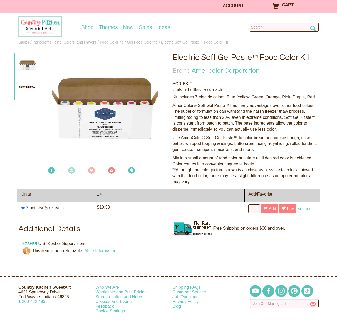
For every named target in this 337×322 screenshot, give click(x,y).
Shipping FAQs (186, 287)
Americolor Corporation (226, 70)
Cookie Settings (110, 311)
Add (270, 208)
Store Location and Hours (119, 297)
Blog (176, 306)
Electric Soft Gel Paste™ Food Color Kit (194, 42)
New (128, 27)
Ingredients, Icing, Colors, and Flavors (64, 42)
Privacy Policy (185, 301)
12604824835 (33, 301)
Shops (23, 42)
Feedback (105, 306)
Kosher (304, 208)
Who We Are (107, 287)
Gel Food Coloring (142, 42)
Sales (145, 27)
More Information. (100, 250)
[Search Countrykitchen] (284, 27)
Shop (87, 27)
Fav (287, 208)
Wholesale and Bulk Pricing (121, 292)
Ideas (163, 27)
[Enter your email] (284, 303)
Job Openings (185, 297)
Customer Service (189, 292)
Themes (108, 27)
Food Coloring (111, 42)
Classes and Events (114, 301)
